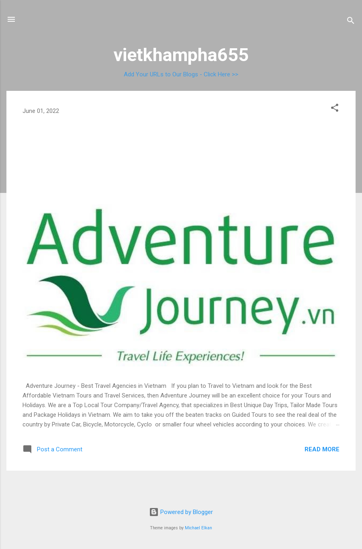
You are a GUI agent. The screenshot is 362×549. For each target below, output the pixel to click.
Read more (322, 449)
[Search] (351, 22)
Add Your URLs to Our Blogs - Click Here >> (181, 74)
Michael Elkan (198, 528)
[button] (335, 109)
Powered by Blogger (181, 512)
